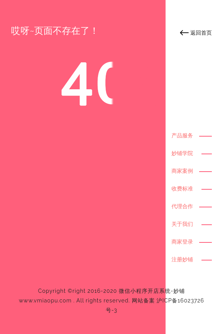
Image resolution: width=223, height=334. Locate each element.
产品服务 (182, 135)
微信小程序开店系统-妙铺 (152, 291)
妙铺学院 (182, 153)
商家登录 (182, 242)
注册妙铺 (182, 259)
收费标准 (182, 188)
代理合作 (182, 206)
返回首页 (201, 33)
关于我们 (182, 224)
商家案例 (182, 171)
